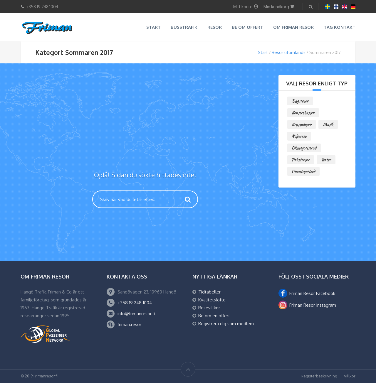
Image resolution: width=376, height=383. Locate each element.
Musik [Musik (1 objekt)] (328, 124)
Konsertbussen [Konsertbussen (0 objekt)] (303, 113)
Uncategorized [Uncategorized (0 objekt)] (303, 171)
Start (153, 27)
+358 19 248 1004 (135, 303)
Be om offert (247, 27)
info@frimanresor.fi (136, 313)
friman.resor (129, 324)
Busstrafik (184, 27)
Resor (214, 27)
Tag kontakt (339, 27)
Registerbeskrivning (319, 376)
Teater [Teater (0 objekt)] (326, 160)
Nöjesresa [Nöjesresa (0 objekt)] (299, 136)
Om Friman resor (293, 27)
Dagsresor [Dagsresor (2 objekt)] (300, 101)
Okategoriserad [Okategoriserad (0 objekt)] (304, 148)
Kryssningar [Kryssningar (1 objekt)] (301, 124)
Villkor (349, 376)
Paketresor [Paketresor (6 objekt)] (301, 160)
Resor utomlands (289, 52)
